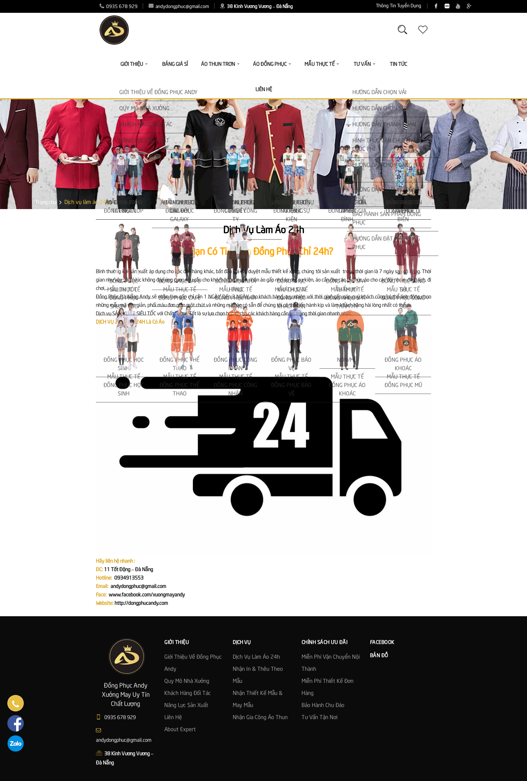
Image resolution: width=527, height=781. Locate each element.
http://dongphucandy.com (141, 603)
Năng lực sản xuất (186, 705)
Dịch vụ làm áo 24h (256, 657)
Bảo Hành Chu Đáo (323, 705)
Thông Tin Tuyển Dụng (354, 6)
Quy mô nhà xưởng (186, 681)
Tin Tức (398, 64)
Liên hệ (173, 717)
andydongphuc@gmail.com (179, 6)
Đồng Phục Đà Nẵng (117, 297)
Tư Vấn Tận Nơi (319, 717)
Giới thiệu (134, 64)
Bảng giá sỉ (175, 64)
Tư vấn (364, 64)
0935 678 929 (119, 6)
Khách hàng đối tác (187, 693)
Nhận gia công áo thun (260, 717)
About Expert (180, 729)
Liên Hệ (263, 89)
